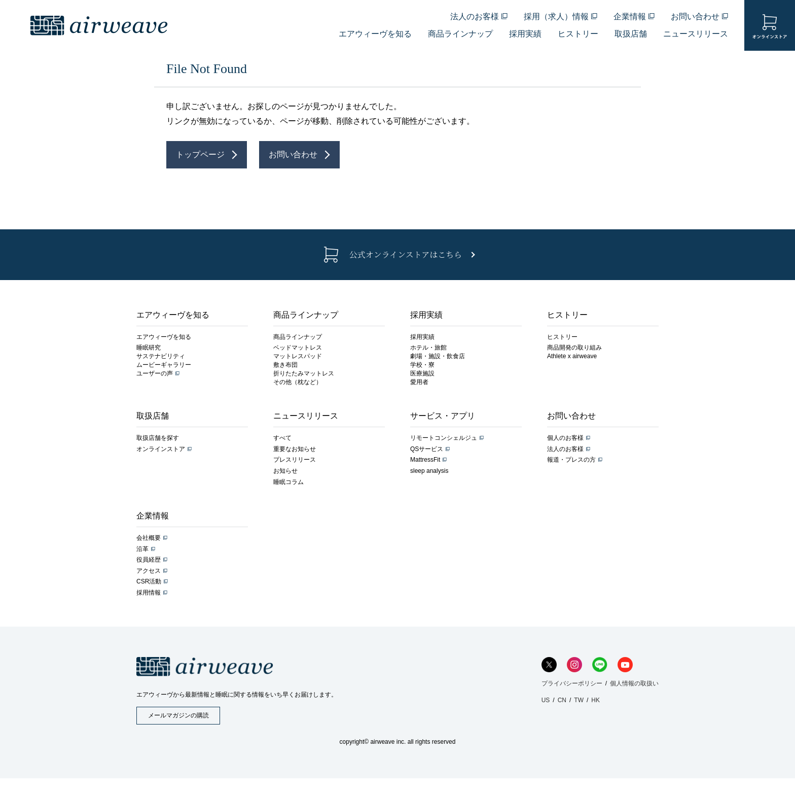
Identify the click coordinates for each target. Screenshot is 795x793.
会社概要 (148, 537)
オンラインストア (160, 449)
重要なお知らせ (294, 449)
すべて (282, 437)
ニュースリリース (695, 33)
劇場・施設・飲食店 (437, 356)
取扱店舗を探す (157, 437)
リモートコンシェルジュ (443, 437)
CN (562, 700)
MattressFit (425, 459)
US (545, 700)
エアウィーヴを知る (375, 33)
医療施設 (422, 373)
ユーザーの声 (154, 373)
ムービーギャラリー (163, 364)
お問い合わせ (695, 16)
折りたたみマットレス (303, 373)
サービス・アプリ (442, 415)
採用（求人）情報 (556, 16)
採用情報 (148, 592)
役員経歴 (148, 559)
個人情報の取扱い (634, 683)
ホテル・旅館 (428, 347)
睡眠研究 (148, 347)
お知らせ (285, 470)
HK (595, 700)
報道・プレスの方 (571, 459)
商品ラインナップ (460, 33)
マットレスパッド (297, 356)
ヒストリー (578, 33)
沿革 (142, 549)
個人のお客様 (565, 437)
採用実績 (525, 33)
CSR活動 (148, 581)
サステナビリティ (160, 356)
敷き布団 (285, 364)
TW (579, 700)
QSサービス (426, 449)
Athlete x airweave (572, 356)
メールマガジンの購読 (178, 715)
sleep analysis (429, 470)
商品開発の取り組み (574, 347)
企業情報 (629, 16)
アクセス (148, 570)
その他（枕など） (297, 382)
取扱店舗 (631, 33)
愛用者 (419, 382)
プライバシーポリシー (571, 683)
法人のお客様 (474, 16)
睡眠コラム (288, 482)
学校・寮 (422, 364)
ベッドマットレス (297, 347)
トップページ (200, 154)
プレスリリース (294, 459)
